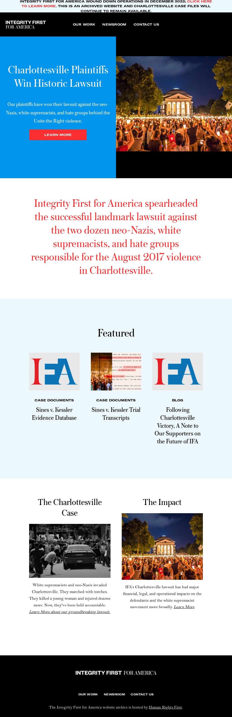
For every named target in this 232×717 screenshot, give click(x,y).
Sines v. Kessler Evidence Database (54, 413)
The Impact (162, 502)
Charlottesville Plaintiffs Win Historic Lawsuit (58, 76)
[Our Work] (84, 24)
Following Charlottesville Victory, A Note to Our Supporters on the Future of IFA (178, 425)
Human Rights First (165, 708)
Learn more (58, 134)
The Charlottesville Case (70, 507)
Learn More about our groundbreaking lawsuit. (69, 612)
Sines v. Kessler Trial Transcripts (116, 413)
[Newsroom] (114, 24)
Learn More (184, 607)
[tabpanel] (116, 103)
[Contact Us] (146, 24)
